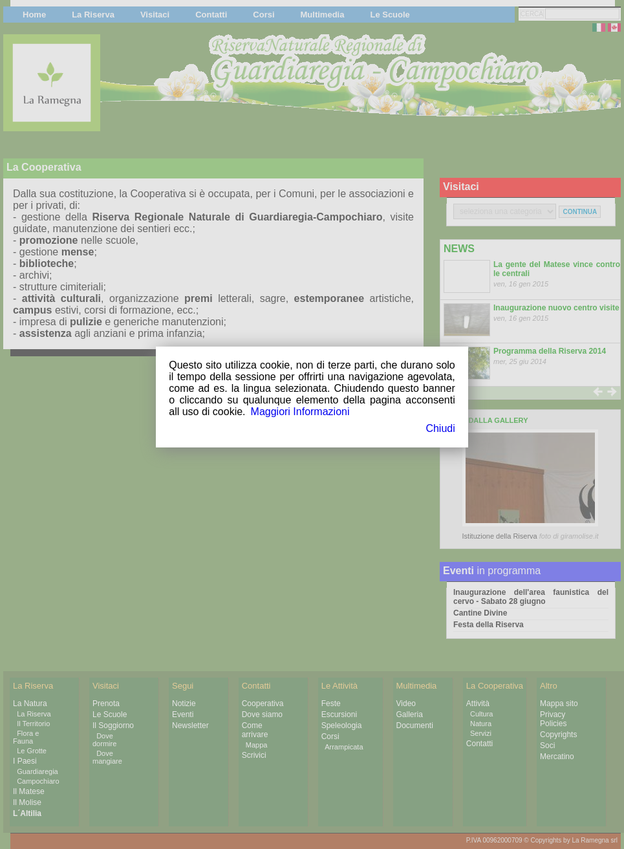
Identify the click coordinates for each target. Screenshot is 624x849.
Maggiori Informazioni (300, 411)
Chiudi (440, 428)
